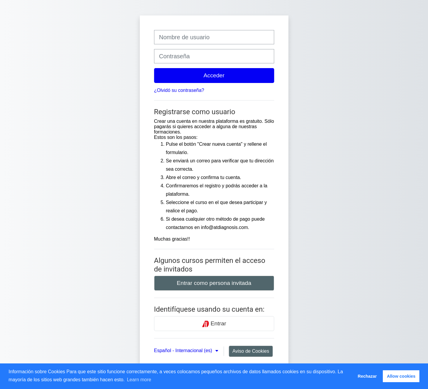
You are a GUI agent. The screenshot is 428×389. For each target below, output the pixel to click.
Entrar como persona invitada (214, 283)
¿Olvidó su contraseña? (179, 90)
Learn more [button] (139, 379)
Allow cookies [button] (401, 376)
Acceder (214, 75)
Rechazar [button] (367, 376)
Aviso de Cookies (250, 351)
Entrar (214, 323)
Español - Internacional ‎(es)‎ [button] (183, 350)
